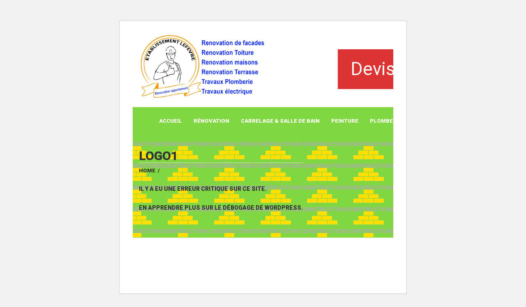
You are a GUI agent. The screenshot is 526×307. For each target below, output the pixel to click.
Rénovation (211, 121)
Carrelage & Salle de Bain (280, 121)
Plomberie (385, 121)
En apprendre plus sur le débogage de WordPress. (221, 207)
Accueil (170, 121)
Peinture (344, 121)
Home (147, 170)
